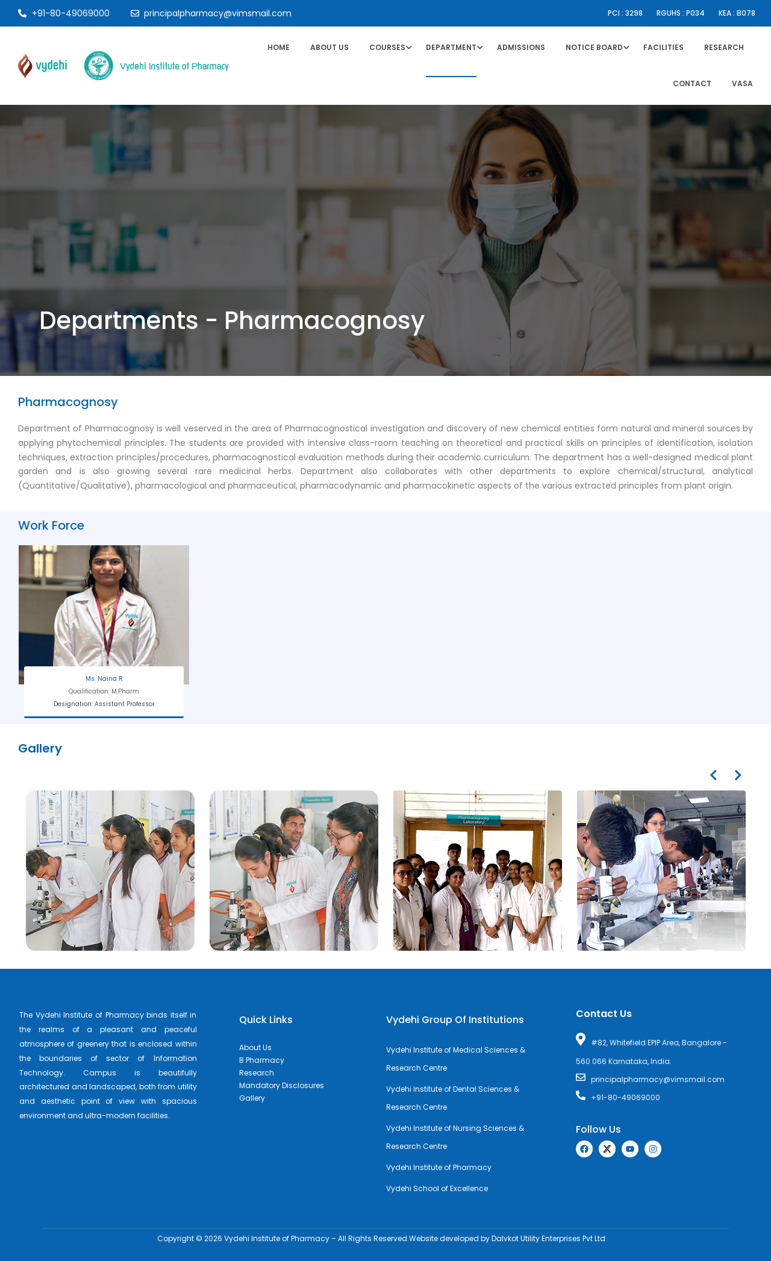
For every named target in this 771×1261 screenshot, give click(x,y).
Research (724, 47)
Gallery (252, 1098)
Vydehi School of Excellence (437, 1188)
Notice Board (594, 47)
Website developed (444, 1238)
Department (451, 47)
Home (278, 47)
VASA (742, 83)
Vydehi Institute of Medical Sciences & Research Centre (455, 1059)
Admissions (521, 47)
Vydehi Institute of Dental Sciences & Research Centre (452, 1098)
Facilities (663, 47)
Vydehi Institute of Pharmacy (439, 1167)
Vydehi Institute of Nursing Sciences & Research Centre (455, 1137)
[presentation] (713, 775)
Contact (692, 83)
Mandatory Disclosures (281, 1085)
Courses (387, 47)
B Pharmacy (261, 1060)
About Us (329, 47)
